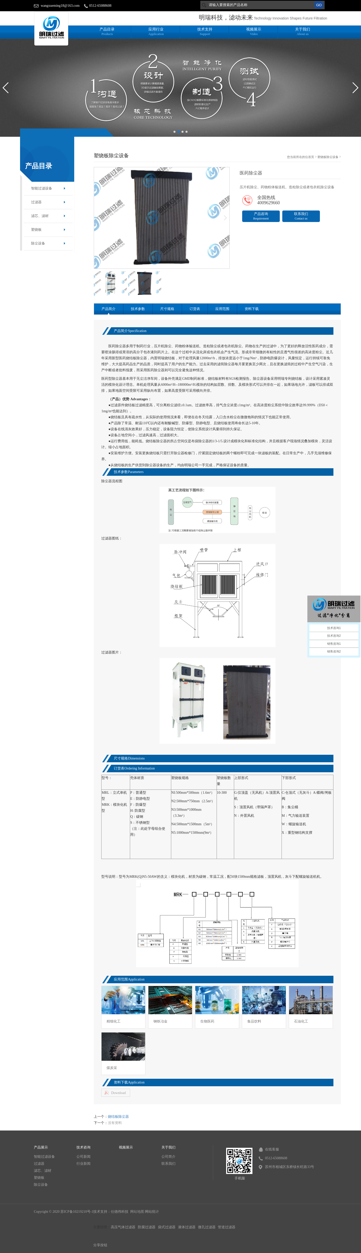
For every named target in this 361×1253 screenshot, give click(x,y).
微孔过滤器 (207, 1227)
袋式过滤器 (166, 1227)
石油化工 (301, 1021)
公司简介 (168, 1156)
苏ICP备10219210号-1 (76, 1212)
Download (118, 1093)
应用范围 (222, 309)
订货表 (195, 309)
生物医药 (207, 1021)
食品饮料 (254, 1021)
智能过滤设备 (41, 188)
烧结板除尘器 (118, 1116)
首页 (311, 157)
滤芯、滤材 (40, 216)
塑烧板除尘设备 (327, 157)
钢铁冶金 (160, 1021)
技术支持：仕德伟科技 (111, 1212)
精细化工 (114, 1021)
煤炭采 (112, 1068)
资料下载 (252, 309)
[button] (174, 132)
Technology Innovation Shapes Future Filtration (290, 18)
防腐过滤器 (146, 1227)
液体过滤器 (187, 1227)
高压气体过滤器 (123, 1227)
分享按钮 (100, 1245)
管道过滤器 (226, 1227)
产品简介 (109, 309)
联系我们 (301, 216)
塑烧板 (36, 230)
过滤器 (36, 202)
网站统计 (152, 1212)
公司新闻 (83, 1156)
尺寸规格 (167, 309)
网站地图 (137, 1212)
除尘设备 (38, 243)
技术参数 (138, 309)
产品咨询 (261, 216)
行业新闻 (83, 1164)
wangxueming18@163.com (60, 6)
